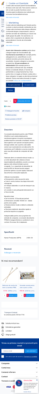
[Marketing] (6, 23)
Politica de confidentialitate (22, 80)
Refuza (10, 90)
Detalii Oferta (27, 391)
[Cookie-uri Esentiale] (6, 3)
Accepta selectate (14, 85)
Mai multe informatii (12, 17)
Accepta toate (29, 85)
